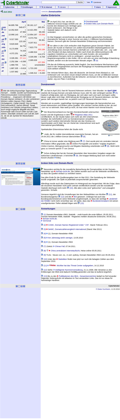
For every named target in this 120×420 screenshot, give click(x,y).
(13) (81, 203)
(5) (115, 93)
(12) (61, 197)
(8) (106, 146)
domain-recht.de (62, 171)
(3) (43, 229)
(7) (82, 141)
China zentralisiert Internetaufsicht (63, 251)
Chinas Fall (59, 246)
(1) (3, 30)
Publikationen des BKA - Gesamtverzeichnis (76, 276)
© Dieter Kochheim (103, 289)
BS (74, 197)
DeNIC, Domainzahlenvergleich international (66, 229)
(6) (83, 137)
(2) (43, 225)
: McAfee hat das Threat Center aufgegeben (70, 266)
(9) (75, 156)
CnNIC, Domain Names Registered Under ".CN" (67, 225)
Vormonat (46, 221)
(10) (70, 188)
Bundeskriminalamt (100, 201)
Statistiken (62, 259)
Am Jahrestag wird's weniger (59, 238)
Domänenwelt (91, 21)
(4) (95, 61)
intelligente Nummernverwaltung (68, 270)
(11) (109, 194)
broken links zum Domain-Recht (98, 24)
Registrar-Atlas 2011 (81, 115)
